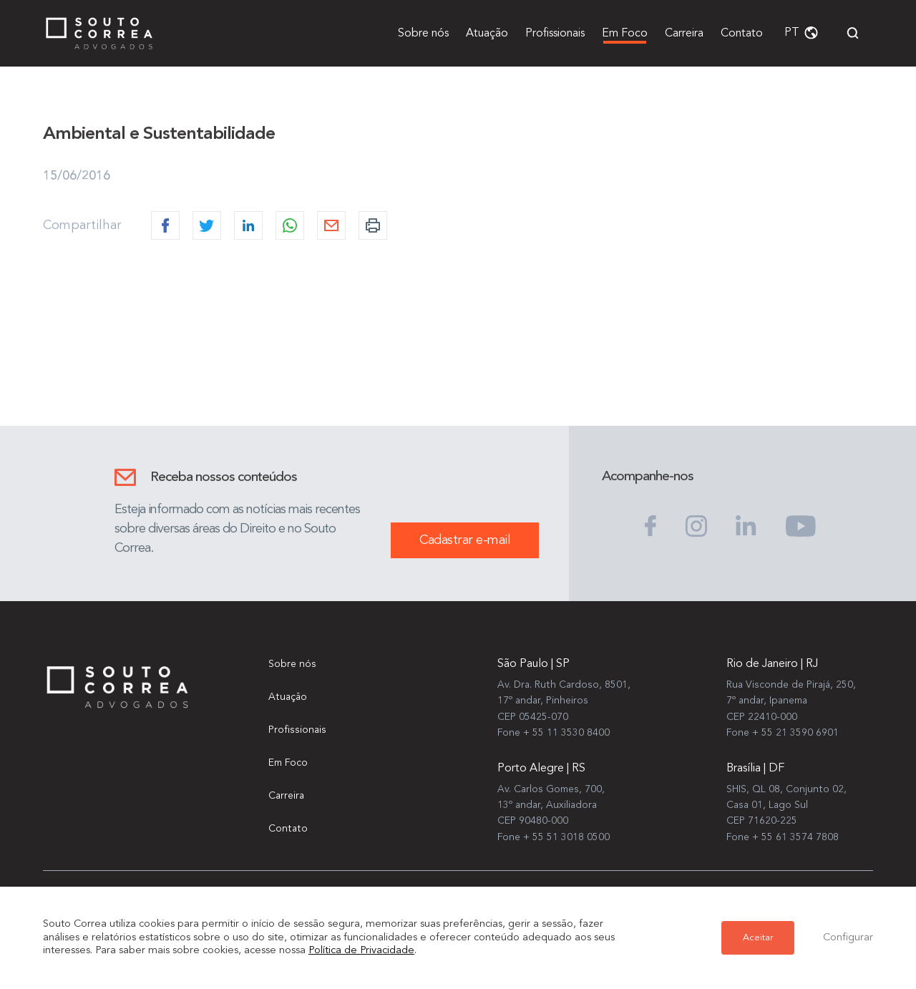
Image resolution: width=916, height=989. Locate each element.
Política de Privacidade (361, 950)
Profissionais (555, 33)
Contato (742, 33)
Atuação (487, 33)
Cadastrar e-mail (464, 540)
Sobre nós (423, 33)
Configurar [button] (848, 937)
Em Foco (625, 33)
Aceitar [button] (758, 937)
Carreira (684, 33)
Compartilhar (82, 225)
